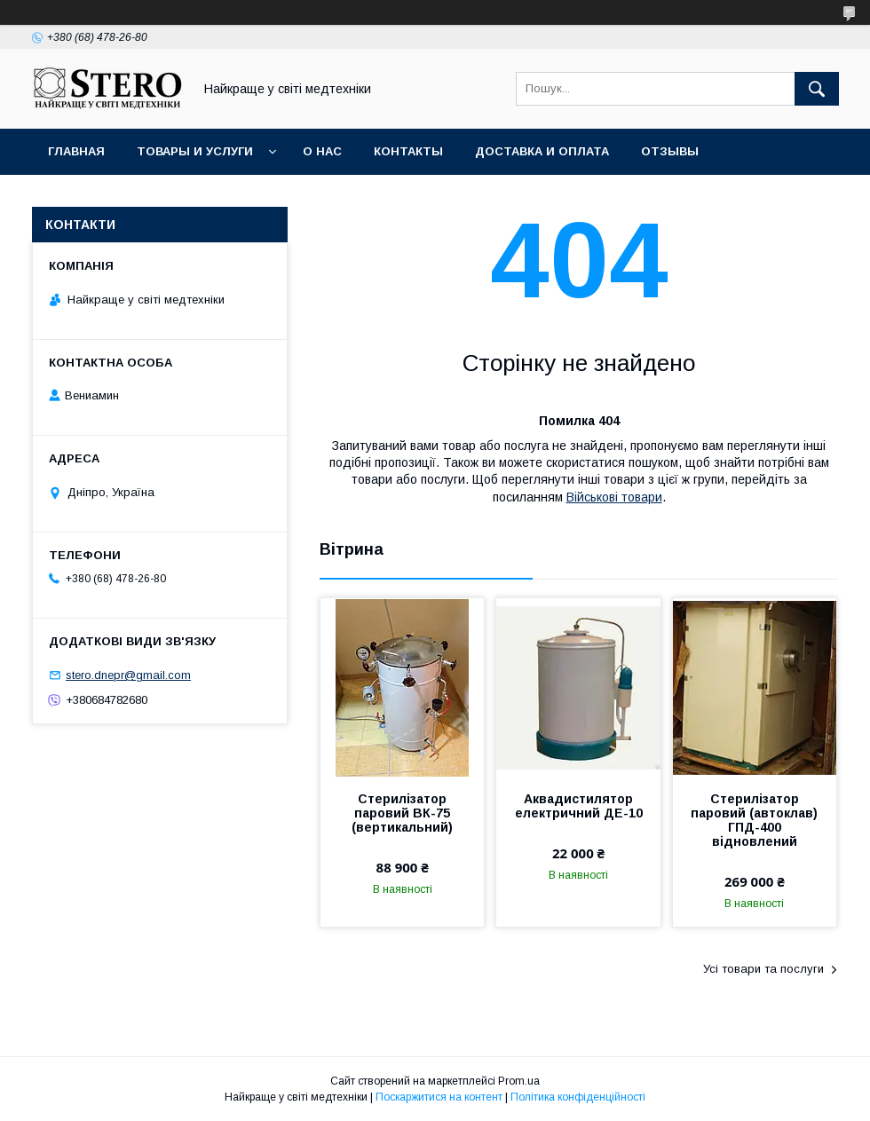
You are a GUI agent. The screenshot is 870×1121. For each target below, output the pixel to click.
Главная (76, 151)
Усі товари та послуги (763, 968)
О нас (322, 151)
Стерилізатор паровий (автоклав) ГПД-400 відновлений (754, 820)
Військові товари (614, 497)
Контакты (408, 151)
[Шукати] (817, 89)
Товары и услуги (195, 151)
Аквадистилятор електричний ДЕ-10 (579, 806)
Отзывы (670, 151)
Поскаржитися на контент (439, 1097)
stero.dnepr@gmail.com (128, 675)
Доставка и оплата (542, 151)
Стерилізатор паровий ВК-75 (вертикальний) (402, 813)
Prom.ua (519, 1081)
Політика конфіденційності (577, 1097)
